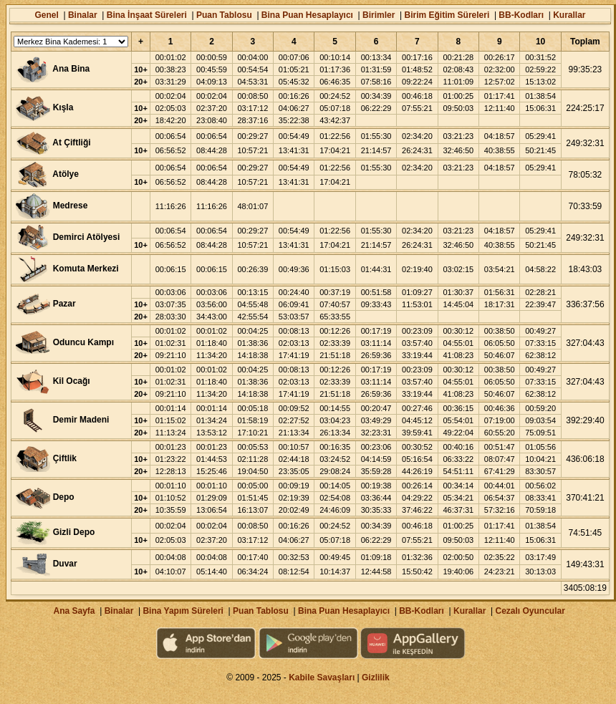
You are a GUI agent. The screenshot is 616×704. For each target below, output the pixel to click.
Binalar (82, 15)
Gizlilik (376, 677)
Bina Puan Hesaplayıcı (307, 15)
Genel (46, 15)
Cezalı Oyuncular (529, 611)
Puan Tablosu (224, 15)
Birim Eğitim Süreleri (447, 15)
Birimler (378, 15)
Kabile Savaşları (322, 677)
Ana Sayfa (74, 611)
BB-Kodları (521, 15)
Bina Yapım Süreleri (183, 611)
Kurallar (569, 15)
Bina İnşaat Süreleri (147, 15)
